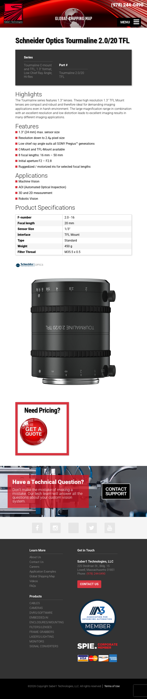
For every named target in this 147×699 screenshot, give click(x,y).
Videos (33, 581)
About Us (35, 557)
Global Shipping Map (42, 576)
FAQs (32, 586)
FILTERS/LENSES (40, 627)
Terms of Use (112, 686)
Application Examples (42, 571)
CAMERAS (36, 608)
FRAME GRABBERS (41, 632)
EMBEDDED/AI (38, 617)
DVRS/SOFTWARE (41, 612)
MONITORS (36, 641)
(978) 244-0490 (96, 573)
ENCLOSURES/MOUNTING (46, 622)
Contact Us (36, 562)
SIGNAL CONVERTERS (43, 646)
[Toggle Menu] (129, 22)
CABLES (34, 603)
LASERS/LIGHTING (41, 636)
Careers (34, 566)
